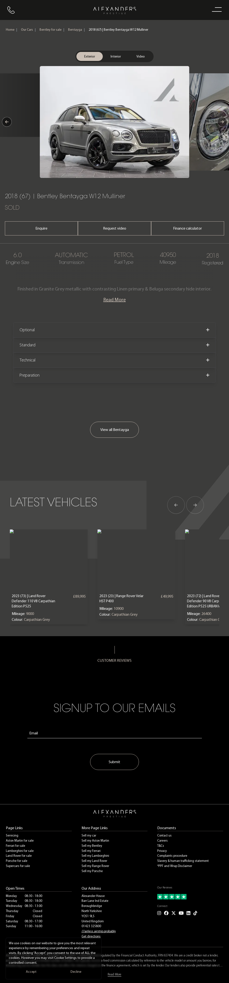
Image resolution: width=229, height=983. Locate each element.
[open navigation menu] (216, 9)
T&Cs (160, 845)
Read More (114, 299)
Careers (162, 840)
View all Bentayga (114, 429)
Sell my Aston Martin (95, 840)
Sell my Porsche (92, 871)
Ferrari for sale (15, 845)
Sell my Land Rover (94, 861)
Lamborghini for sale (20, 851)
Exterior (89, 56)
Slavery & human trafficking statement (183, 861)
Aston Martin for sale (20, 840)
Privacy (162, 851)
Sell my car (89, 835)
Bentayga (75, 30)
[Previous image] (7, 122)
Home (10, 30)
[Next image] (222, 122)
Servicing (12, 835)
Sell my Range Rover (95, 866)
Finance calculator (187, 228)
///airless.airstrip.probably (99, 931)
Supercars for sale (18, 866)
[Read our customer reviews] (190, 896)
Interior (116, 56)
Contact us (164, 835)
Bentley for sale (51, 30)
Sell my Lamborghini (95, 855)
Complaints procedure (172, 855)
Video (140, 56)
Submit (114, 761)
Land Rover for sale (19, 855)
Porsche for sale (16, 861)
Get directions (91, 936)
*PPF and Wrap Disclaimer (174, 866)
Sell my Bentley (92, 845)
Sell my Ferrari (91, 851)
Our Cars (27, 30)
